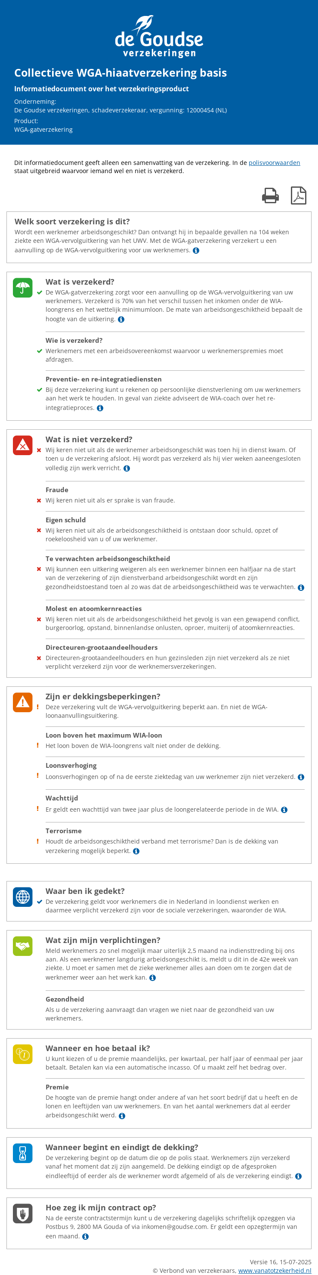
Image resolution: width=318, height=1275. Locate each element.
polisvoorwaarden (274, 162)
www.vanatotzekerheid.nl (275, 1270)
